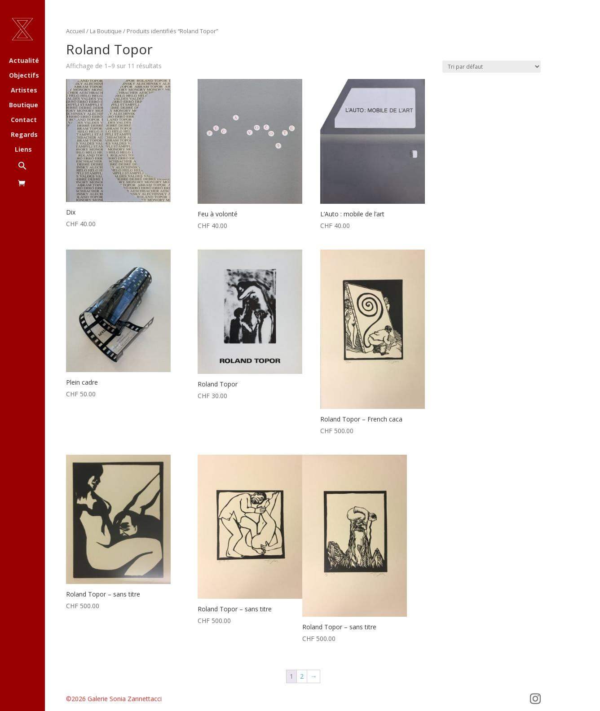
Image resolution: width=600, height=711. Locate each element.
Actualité (24, 61)
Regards (24, 135)
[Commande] (491, 67)
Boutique (23, 105)
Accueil (75, 31)
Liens (23, 150)
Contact (24, 120)
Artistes (24, 90)
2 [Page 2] (302, 676)
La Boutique (106, 31)
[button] (31, 170)
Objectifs (24, 75)
